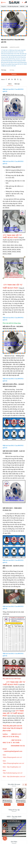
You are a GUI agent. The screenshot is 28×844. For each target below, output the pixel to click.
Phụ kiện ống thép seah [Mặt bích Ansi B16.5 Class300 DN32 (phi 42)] (13, 6)
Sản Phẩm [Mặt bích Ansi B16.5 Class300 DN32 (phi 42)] (14, 842)
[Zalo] (21, 79)
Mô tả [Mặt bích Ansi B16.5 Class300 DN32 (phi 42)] (9, 84)
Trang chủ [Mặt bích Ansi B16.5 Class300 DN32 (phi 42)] (3, 6)
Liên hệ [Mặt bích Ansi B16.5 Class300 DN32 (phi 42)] (14, 74)
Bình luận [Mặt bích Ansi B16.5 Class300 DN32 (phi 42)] (17, 84)
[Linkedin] (12, 79)
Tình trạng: (3, 70)
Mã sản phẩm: (4, 47)
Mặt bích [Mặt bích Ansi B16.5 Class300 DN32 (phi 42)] (22, 6)
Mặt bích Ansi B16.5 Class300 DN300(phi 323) (7, 801)
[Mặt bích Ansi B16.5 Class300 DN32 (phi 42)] (14, 2)
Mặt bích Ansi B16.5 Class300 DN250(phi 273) (21, 801)
